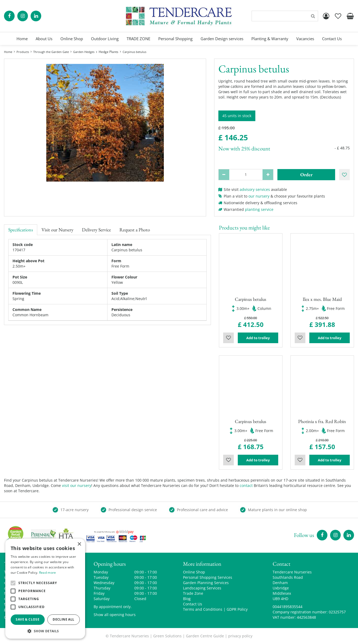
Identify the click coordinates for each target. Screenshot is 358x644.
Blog (187, 598)
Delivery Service (96, 230)
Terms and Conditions (202, 609)
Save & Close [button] (27, 619)
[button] (45, 630)
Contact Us (192, 603)
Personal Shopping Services (207, 577)
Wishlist (228, 338)
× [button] (79, 544)
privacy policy (240, 635)
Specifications (20, 230)
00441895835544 (287, 606)
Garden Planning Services (206, 582)
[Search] (285, 16)
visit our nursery (76, 485)
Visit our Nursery (57, 230)
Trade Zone (193, 593)
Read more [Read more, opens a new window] (47, 572)
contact (246, 485)
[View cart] (350, 16)
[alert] (45, 589)
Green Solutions (167, 635)
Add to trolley (258, 337)
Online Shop (194, 572)
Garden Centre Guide (205, 635)
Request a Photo (134, 230)
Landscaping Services (202, 587)
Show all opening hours (115, 614)
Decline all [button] (63, 619)
